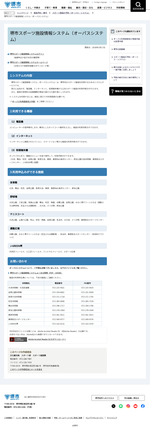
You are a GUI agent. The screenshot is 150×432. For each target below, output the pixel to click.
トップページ (22, 12)
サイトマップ (112, 418)
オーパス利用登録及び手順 (23, 101)
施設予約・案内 (40, 12)
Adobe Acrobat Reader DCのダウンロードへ (38, 339)
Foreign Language (100, 2)
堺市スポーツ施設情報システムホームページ (29, 62)
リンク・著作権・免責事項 (26, 418)
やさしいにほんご (118, 2)
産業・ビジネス (104, 7)
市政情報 (120, 7)
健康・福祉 (66, 7)
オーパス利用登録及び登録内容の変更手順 (127, 40)
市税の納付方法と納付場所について (127, 78)
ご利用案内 (8, 418)
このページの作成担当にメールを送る (26, 369)
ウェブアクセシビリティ (95, 418)
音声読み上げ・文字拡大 (80, 2)
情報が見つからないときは (128, 91)
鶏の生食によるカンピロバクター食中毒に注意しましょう (127, 68)
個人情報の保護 (45, 418)
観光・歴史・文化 (84, 7)
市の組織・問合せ (131, 397)
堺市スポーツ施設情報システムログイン (27, 53)
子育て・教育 (50, 7)
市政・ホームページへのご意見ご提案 (68, 418)
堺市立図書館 (119, 49)
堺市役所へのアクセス (104, 397)
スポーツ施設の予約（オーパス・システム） (71, 12)
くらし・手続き (32, 7)
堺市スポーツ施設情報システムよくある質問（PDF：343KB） (36, 272)
